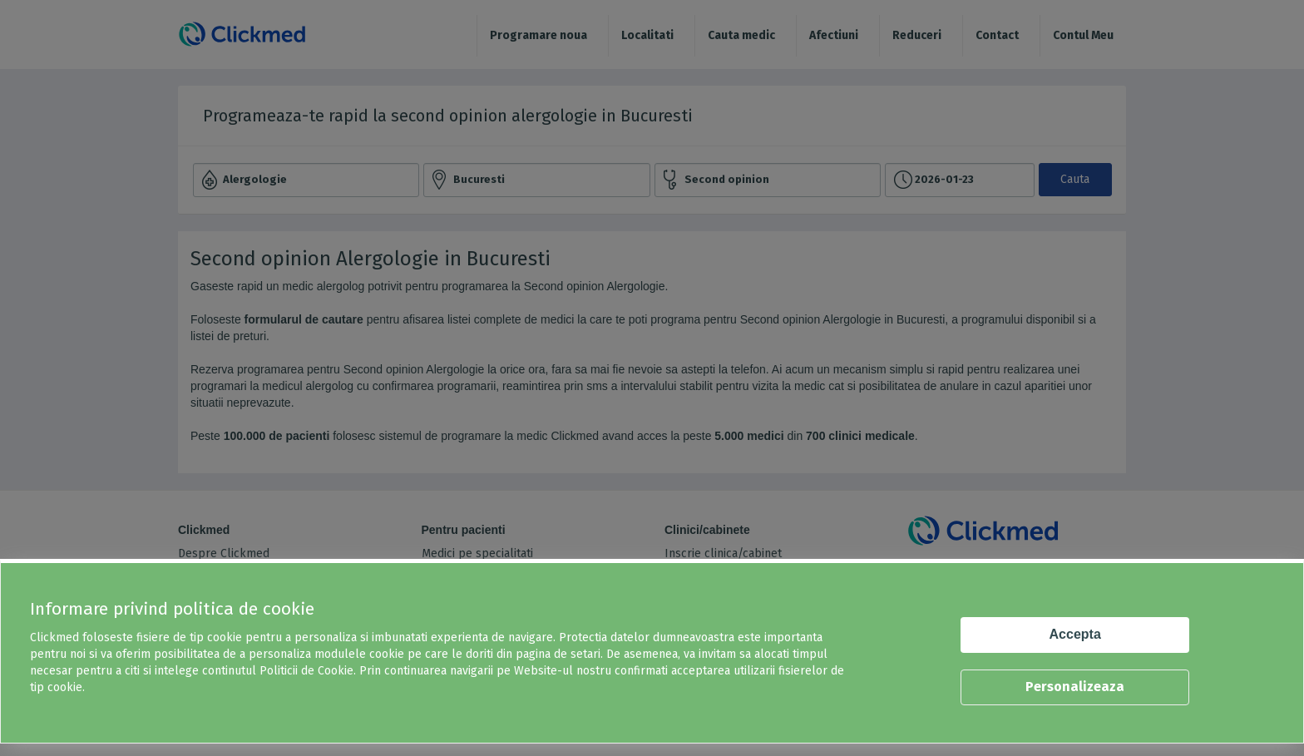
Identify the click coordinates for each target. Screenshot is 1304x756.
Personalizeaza (1074, 686)
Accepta (1075, 634)
